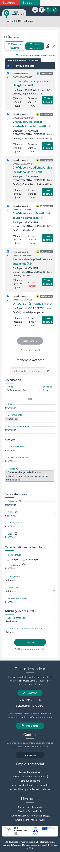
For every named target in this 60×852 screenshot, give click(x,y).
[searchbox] (30, 408)
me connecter (30, 725)
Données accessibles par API (35, 845)
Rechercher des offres (30, 772)
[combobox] (21, 390)
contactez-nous (30, 755)
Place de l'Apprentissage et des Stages (30, 815)
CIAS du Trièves (35, 89)
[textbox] (21, 390)
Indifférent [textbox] (11, 580)
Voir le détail (47, 100)
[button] (48, 371)
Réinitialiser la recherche (30, 648)
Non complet (33, 559)
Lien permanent (30, 349)
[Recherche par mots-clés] (31, 371)
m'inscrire (30, 692)
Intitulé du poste (23, 65)
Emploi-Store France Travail (30, 819)
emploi (27, 2)
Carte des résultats (14, 46)
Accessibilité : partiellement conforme (30, 789)
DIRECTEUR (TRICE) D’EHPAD (32, 303)
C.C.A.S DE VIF (34, 308)
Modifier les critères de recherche (35, 55)
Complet (15, 559)
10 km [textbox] (44, 390)
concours (9, 2)
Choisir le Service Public (30, 811)
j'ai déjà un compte (30, 700)
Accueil (11, 21)
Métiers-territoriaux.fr (30, 807)
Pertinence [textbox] (11, 621)
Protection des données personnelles (30, 785)
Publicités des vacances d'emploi (29, 776)
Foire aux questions (30, 780)
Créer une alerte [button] (34, 46)
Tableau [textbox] (10, 632)
